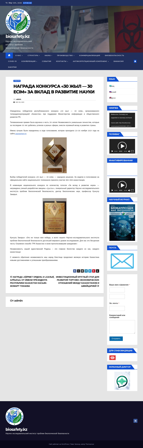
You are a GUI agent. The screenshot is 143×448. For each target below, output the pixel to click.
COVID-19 (12, 61)
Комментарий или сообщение (117, 316)
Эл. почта (114, 303)
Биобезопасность (114, 55)
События (46, 61)
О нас (18, 55)
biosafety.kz (18, 36)
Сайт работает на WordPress (59, 444)
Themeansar (89, 444)
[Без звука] (129, 151)
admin (18, 99)
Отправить (116, 339)
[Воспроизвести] (112, 151)
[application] (122, 120)
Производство (65, 55)
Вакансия (118, 61)
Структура (33, 55)
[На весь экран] (132, 151)
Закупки (12, 67)
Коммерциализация (89, 55)
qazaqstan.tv (20, 134)
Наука (48, 55)
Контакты (61, 61)
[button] (122, 146)
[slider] (120, 151)
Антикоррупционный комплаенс (90, 61)
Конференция (28, 61)
